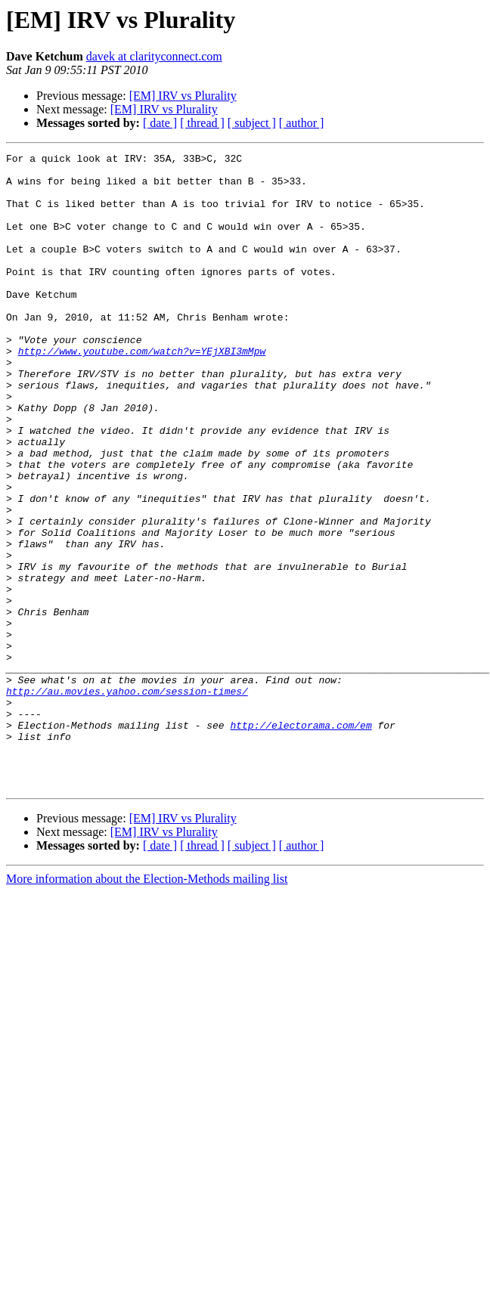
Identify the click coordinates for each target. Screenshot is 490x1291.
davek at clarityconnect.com (154, 56)
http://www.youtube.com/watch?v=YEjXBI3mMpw (142, 391)
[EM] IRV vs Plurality (183, 95)
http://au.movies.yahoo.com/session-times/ (127, 799)
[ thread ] (202, 122)
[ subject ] (252, 122)
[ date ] (160, 122)
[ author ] (301, 122)
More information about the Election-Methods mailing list (146, 1005)
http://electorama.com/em (300, 840)
